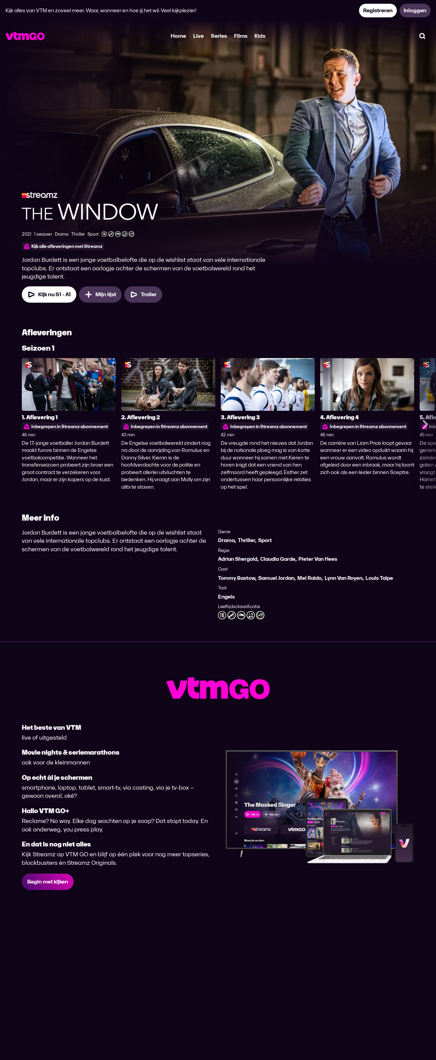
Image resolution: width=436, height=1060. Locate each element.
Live (198, 36)
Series (219, 36)
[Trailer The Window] (143, 294)
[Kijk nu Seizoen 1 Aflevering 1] (49, 294)
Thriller (246, 540)
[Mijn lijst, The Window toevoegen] (100, 294)
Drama (226, 540)
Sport (265, 540)
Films (240, 36)
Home (178, 36)
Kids (259, 36)
